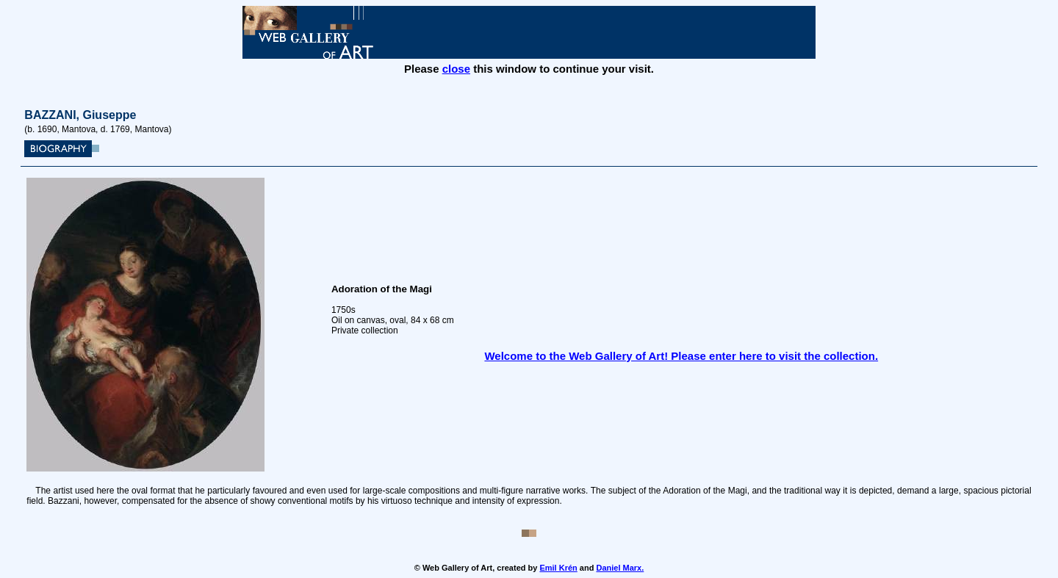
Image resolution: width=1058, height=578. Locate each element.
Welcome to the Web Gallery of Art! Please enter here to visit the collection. (681, 356)
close (456, 68)
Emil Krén (558, 567)
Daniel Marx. (620, 567)
